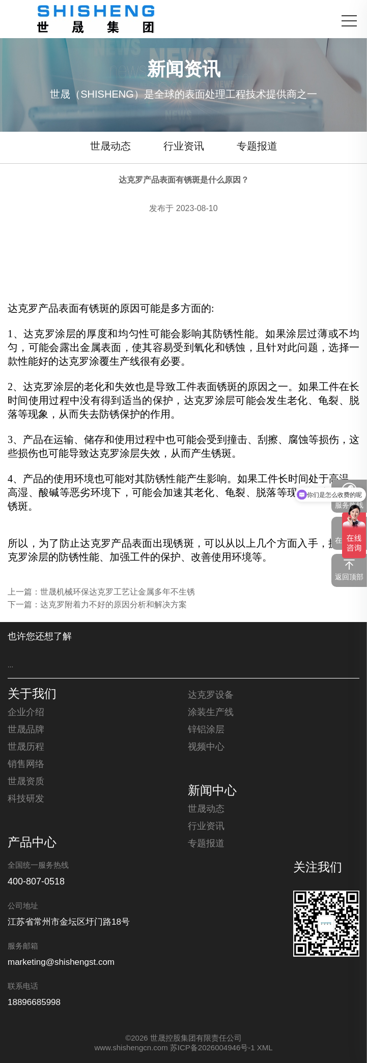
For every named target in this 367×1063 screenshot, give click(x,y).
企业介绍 (26, 712)
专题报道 (257, 146)
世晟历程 (26, 747)
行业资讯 (183, 146)
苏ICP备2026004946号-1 (212, 1048)
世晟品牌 (26, 730)
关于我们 (32, 695)
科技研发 (26, 799)
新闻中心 (212, 791)
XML (265, 1048)
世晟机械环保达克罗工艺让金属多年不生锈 (117, 592)
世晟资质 (26, 782)
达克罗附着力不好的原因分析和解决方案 (113, 605)
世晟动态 (110, 146)
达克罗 (23, 308)
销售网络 (26, 764)
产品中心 (32, 843)
